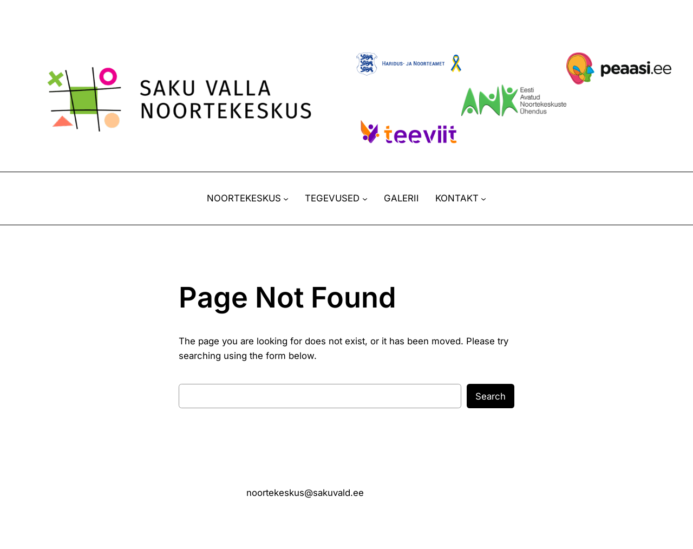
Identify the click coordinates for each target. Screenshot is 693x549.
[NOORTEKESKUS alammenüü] (286, 198)
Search (490, 396)
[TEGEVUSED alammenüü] (365, 198)
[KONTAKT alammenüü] (483, 198)
